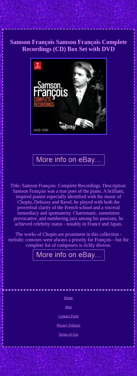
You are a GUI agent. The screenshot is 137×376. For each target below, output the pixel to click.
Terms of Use (68, 334)
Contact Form (68, 316)
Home (68, 298)
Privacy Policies (68, 325)
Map (68, 307)
